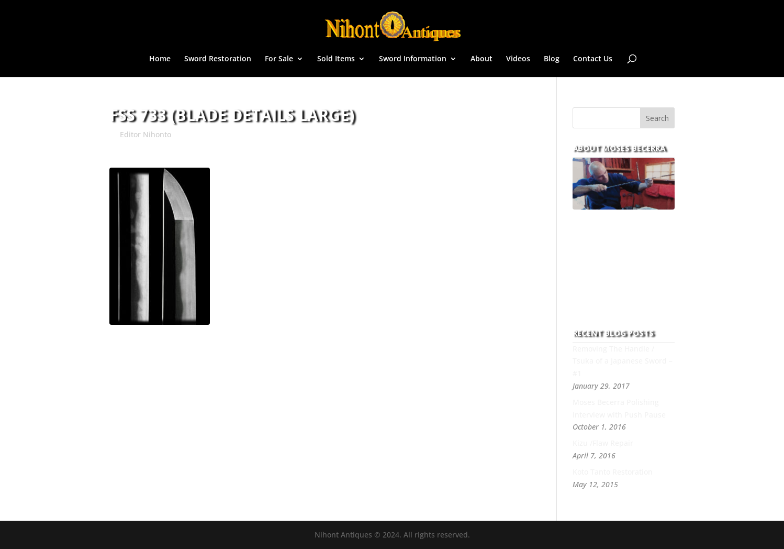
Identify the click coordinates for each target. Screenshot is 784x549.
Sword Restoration (217, 59)
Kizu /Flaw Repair (603, 443)
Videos (518, 59)
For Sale (279, 59)
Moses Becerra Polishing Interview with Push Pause (619, 408)
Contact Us (592, 59)
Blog (551, 59)
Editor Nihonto (145, 134)
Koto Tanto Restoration (613, 472)
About (481, 59)
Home (160, 59)
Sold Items (336, 59)
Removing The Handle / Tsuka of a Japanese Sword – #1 (623, 361)
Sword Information (412, 59)
